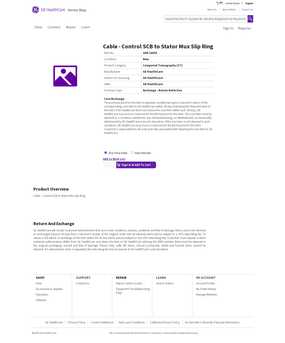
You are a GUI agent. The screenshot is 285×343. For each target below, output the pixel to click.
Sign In (228, 28)
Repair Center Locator (129, 283)
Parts (39, 283)
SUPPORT (83, 277)
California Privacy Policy (165, 322)
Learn (85, 27)
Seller (107, 84)
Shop (38, 27)
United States (233, 3)
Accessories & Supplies (49, 289)
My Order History (206, 289)
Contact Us (247, 9)
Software (41, 300)
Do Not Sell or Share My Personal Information (212, 322)
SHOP (40, 277)
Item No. (109, 53)
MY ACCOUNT (206, 277)
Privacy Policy (76, 322)
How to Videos (165, 283)
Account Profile (205, 283)
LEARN (161, 277)
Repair (71, 27)
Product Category (115, 65)
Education (42, 294)
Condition (110, 59)
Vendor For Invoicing (116, 78)
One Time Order (117, 153)
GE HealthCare (54, 322)
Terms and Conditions (131, 322)
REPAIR (121, 277)
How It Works (229, 9)
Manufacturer (112, 72)
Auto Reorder (143, 153)
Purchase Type (113, 90)
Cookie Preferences (102, 322)
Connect (54, 27)
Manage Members (206, 294)
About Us (211, 9)
